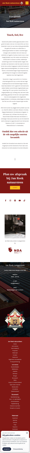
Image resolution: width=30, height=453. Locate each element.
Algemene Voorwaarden (15, 359)
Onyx (15, 424)
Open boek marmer (15, 384)
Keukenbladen (15, 367)
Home (15, 344)
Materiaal (15, 353)
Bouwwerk (15, 378)
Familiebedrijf (15, 348)
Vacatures (15, 357)
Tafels (15, 380)
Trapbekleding (15, 403)
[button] (15, 159)
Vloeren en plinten (15, 406)
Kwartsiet (15, 418)
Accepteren (7, 449)
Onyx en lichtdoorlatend (15, 382)
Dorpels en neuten (15, 408)
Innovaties (15, 389)
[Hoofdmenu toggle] (27, 2)
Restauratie (15, 387)
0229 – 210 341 (15, 277)
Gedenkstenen (15, 391)
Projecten (15, 350)
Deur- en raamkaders (15, 399)
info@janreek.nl (15, 283)
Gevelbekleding (15, 397)
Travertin (15, 427)
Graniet (15, 422)
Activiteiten (15, 346)
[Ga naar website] (27, 433)
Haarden (15, 371)
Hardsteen (15, 429)
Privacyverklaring (15, 361)
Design (15, 376)
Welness (15, 373)
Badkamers (15, 369)
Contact (15, 355)
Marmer (15, 420)
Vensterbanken (15, 401)
